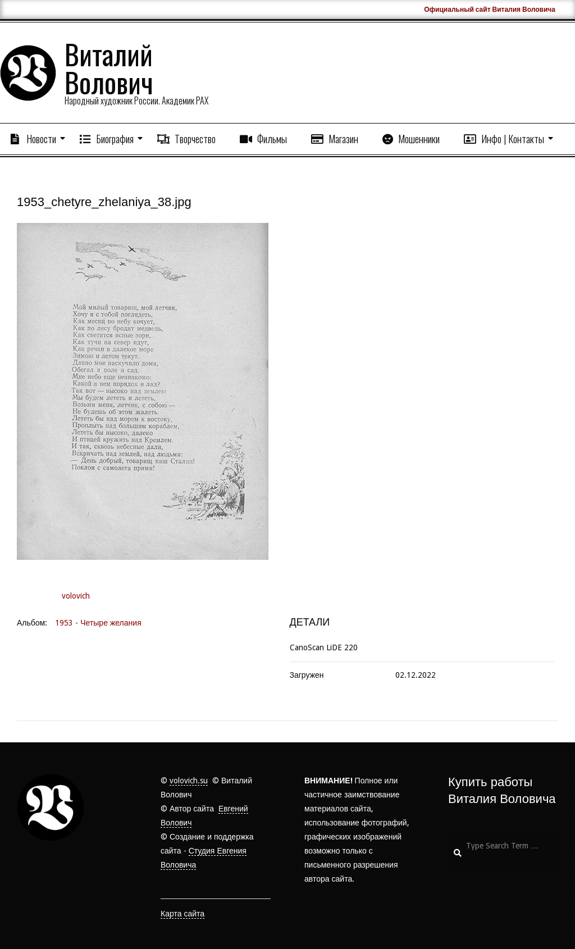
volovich (76, 595)
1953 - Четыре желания (98, 622)
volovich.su (189, 780)
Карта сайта (182, 913)
